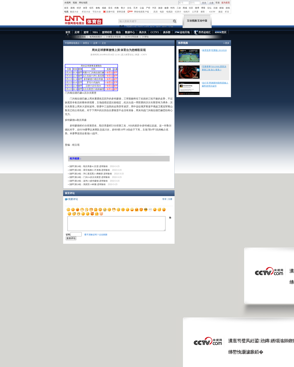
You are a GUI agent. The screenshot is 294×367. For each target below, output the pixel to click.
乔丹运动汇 (202, 32)
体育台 (86, 43)
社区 (191, 8)
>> (91, 43)
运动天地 (182, 32)
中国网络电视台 (72, 43)
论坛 (209, 8)
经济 (79, 8)
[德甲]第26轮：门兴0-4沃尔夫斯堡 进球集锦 (89, 177)
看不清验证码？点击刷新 (95, 234)
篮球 (86, 32)
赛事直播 (121, 12)
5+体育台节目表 (113, 37)
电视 (66, 12)
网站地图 (83, 2)
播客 (203, 12)
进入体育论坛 (127, 54)
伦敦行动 (131, 26)
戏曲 (104, 8)
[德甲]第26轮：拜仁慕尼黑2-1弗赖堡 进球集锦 (90, 173)
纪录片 (178, 12)
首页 (66, 8)
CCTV (212, 12)
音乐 (110, 8)
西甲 (164, 26)
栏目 (227, 12)
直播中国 (110, 12)
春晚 (98, 8)
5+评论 (145, 37)
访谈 (215, 8)
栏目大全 (86, 12)
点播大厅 (69, 37)
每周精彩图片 (96, 37)
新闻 (72, 8)
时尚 (173, 8)
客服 (217, 2)
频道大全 (74, 12)
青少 (123, 8)
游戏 (228, 8)
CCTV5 (155, 32)
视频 (75, 2)
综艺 (91, 8)
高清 (155, 12)
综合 (118, 32)
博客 (203, 8)
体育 (85, 8)
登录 (204, 3)
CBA (146, 26)
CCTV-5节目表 (131, 37)
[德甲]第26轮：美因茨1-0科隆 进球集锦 (87, 184)
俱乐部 (166, 32)
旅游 (160, 8)
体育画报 (81, 37)
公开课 (195, 12)
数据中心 (130, 32)
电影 (162, 12)
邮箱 (221, 8)
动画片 (186, 12)
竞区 (220, 32)
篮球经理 (107, 32)
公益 (142, 8)
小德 (170, 26)
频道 (220, 12)
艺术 (135, 8)
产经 (148, 8)
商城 (185, 8)
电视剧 (169, 12)
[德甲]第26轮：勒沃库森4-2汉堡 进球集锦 (88, 166)
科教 (117, 8)
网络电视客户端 (141, 12)
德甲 (158, 26)
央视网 (67, 2)
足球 (77, 32)
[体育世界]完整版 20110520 (214, 50)
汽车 (154, 8)
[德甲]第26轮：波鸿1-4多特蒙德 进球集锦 (88, 181)
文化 (129, 8)
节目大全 (97, 12)
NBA (140, 26)
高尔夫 (142, 32)
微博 (197, 8)
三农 (179, 8)
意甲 (152, 26)
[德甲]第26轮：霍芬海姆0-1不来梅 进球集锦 (89, 170)
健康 (166, 8)
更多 (227, 43)
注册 (211, 3)
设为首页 (225, 2)
